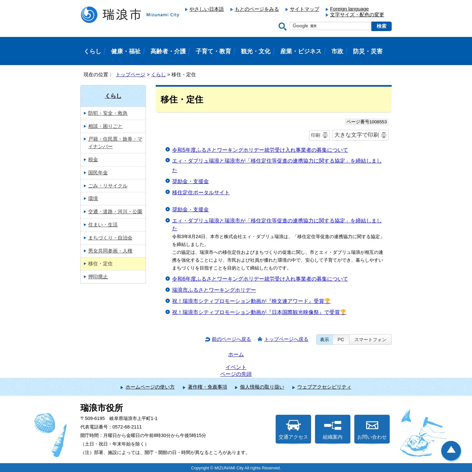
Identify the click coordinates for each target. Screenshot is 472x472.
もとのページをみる (257, 9)
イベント (236, 367)
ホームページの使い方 (150, 387)
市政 (337, 51)
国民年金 (98, 172)
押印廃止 (98, 276)
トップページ (130, 74)
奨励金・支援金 (190, 181)
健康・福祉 (126, 51)
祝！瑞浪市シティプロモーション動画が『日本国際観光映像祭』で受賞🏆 (259, 312)
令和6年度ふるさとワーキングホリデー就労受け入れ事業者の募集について (260, 279)
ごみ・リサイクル (108, 185)
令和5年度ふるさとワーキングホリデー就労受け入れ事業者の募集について (260, 150)
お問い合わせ (372, 430)
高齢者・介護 (168, 51)
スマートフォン (370, 339)
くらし (158, 74)
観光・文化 (255, 51)
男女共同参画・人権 (110, 250)
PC (341, 339)
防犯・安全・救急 (108, 113)
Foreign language (349, 8)
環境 (93, 198)
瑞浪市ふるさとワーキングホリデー (214, 290)
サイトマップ (304, 9)
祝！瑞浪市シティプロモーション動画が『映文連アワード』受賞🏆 (251, 301)
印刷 (315, 135)
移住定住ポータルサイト (201, 192)
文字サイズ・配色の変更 (357, 14)
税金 (93, 159)
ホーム (236, 354)
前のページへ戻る (231, 339)
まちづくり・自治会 (110, 237)
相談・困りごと (105, 126)
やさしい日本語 (206, 9)
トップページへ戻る (286, 339)
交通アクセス (293, 430)
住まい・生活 (103, 224)
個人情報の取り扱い (262, 387)
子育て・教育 (213, 51)
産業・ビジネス (301, 51)
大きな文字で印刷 (356, 135)
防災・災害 (368, 51)
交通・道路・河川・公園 (115, 211)
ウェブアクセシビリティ (324, 387)
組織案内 (333, 430)
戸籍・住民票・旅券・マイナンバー (115, 142)
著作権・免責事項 (207, 387)
